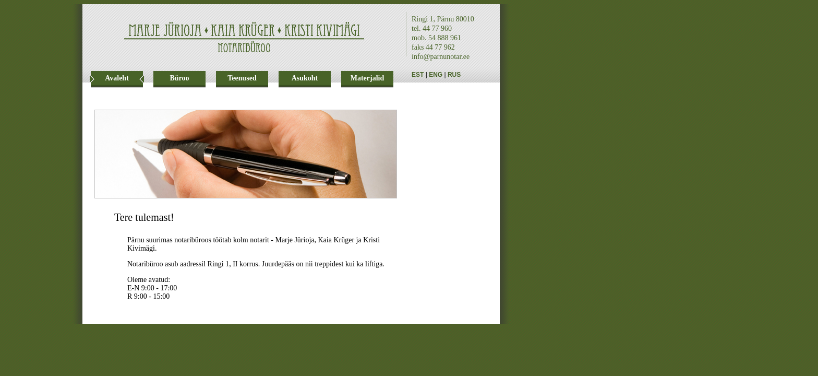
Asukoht (305, 78)
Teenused (242, 78)
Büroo (179, 78)
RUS (454, 74)
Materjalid (367, 78)
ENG (435, 74)
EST (418, 74)
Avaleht (117, 78)
